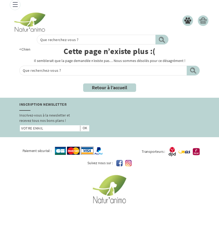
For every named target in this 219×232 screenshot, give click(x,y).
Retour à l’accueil (109, 87)
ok (85, 128)
